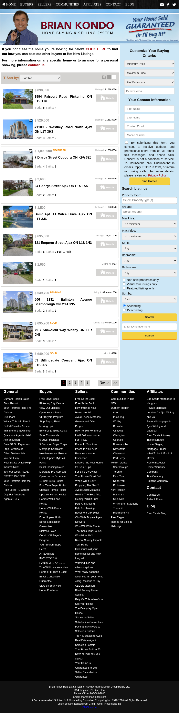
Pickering (117, 416)
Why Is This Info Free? (17, 421)
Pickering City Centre (51, 403)
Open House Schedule (52, 476)
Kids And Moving (85, 508)
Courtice (117, 439)
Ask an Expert (12, 439)
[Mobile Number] (149, 135)
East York (117, 476)
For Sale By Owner (86, 471)
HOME (9, 4)
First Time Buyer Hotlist (52, 485)
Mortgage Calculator (51, 448)
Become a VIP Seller (87, 512)
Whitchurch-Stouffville (124, 503)
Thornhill (117, 508)
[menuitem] (9, 4)
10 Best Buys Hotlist (51, 480)
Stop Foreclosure (13, 448)
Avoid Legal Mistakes (87, 489)
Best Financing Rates (51, 467)
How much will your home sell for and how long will (88, 554)
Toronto (116, 471)
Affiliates (92, 4)
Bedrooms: (129, 255)
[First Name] (149, 108)
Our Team (9, 416)
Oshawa (117, 430)
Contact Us (153, 494)
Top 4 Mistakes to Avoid (89, 635)
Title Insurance (155, 439)
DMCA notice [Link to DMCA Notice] (89, 707)
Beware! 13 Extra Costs (53, 430)
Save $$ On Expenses (17, 444)
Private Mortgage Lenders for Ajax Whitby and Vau (160, 412)
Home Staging (155, 444)
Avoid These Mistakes (88, 416)
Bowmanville (119, 444)
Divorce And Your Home (89, 462)
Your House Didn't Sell (88, 476)
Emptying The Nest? (87, 485)
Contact (113, 4)
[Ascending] (124, 305)
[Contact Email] (149, 126)
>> (115, 382)
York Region (118, 489)
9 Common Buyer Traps (53, 444)
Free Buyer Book (49, 398)
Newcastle (118, 448)
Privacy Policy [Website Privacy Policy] (157, 175)
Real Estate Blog (156, 513)
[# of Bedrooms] (149, 82)
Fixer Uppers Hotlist (50, 517)
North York (118, 480)
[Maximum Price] (149, 73)
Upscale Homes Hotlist (52, 489)
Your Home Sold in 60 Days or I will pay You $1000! (88, 654)
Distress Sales (47, 530)
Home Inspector (156, 462)
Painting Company (157, 480)
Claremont (118, 453)
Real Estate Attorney (159, 435)
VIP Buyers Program (51, 416)
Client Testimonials (14, 453)
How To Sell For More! (88, 430)
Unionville (117, 499)
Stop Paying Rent (49, 421)
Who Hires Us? (84, 535)
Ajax (114, 412)
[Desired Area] (149, 91)
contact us (36, 65)
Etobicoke (118, 485)
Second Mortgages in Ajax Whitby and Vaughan (159, 426)
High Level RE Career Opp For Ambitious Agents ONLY (16, 494)
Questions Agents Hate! (17, 435)
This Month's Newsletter (17, 430)
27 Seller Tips (83, 467)
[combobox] (149, 200)
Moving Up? (46, 426)
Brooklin (117, 426)
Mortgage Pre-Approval (52, 471)
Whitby (116, 421)
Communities (67, 4)
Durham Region (120, 407)
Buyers (26, 4)
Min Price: (128, 218)
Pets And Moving (85, 503)
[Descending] (124, 310)
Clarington (118, 435)
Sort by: (127, 293)
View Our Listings (49, 407)
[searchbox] (149, 200)
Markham (117, 494)
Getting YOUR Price (86, 499)
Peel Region (118, 517)
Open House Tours (50, 412)
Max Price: (129, 230)
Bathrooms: (129, 267)
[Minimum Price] (149, 63)
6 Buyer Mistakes (49, 439)
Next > (104, 382)
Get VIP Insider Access (17, 426)
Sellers (44, 4)
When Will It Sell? (85, 480)
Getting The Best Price (88, 494)
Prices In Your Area (86, 444)
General (11, 391)
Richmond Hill (120, 512)
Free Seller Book (85, 398)
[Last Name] (149, 117)
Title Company (155, 476)
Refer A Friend (155, 499)
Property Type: (131, 195)
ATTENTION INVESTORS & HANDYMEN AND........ (52, 558)
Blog (129, 4)
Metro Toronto (119, 462)
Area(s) (126, 206)
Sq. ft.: (126, 242)
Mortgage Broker (156, 448)
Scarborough (119, 467)
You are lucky (11, 458)
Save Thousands (49, 435)
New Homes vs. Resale (52, 453)
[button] (149, 181)
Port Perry (118, 458)
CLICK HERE (96, 49)
